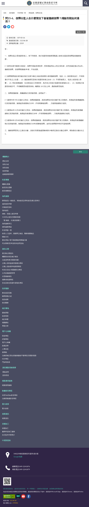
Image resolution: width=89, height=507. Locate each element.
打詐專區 (5, 359)
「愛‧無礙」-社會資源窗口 (11, 220)
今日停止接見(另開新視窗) (11, 217)
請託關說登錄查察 (9, 367)
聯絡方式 (5, 237)
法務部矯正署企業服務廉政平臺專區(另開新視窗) (19, 355)
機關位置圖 (6, 184)
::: (1, 1)
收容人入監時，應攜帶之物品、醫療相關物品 (18, 233)
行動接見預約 (7, 207)
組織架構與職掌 (8, 174)
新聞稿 (4, 352)
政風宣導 (5, 346)
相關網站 (5, 322)
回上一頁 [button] (81, 32)
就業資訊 (5, 414)
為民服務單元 (7, 223)
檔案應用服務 (7, 381)
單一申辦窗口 (31, 489)
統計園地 (5, 308)
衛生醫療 (5, 303)
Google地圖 (18, 457)
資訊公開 (5, 249)
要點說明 (5, 372)
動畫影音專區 (7, 391)
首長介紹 (5, 164)
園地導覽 (5, 313)
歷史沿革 (5, 161)
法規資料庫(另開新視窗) (10, 260)
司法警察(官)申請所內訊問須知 (13, 243)
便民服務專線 (7, 227)
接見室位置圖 (7, 187)
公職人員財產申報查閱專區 (11, 266)
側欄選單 (3, 3)
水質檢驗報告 (7, 276)
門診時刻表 (6, 362)
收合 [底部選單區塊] (80, 151)
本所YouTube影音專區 (9, 395)
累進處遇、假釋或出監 (35, 13)
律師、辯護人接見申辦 (10, 214)
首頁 (4, 13)
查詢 (86, 3)
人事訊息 (5, 349)
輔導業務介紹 (7, 296)
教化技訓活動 (7, 293)
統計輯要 (5, 319)
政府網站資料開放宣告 (56, 489)
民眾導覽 (5, 180)
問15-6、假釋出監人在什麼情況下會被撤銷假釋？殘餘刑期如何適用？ (42, 20)
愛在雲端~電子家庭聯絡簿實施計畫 (14, 240)
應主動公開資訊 (7, 253)
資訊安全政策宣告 (19, 489)
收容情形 (5, 316)
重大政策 (5, 404)
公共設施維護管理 (8, 273)
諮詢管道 (5, 375)
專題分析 (5, 326)
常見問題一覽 (21, 13)
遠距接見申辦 (7, 204)
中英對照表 (6, 440)
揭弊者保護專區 (7, 279)
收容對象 (5, 171)
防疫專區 (5, 336)
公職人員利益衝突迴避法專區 (12, 263)
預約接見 (5, 210)
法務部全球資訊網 (42, 489)
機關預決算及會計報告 (10, 256)
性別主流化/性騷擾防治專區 (12, 270)
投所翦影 (5, 288)
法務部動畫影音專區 (9, 398)
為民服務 (12, 13)
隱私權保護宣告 (8, 489)
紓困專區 (5, 339)
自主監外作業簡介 (8, 435)
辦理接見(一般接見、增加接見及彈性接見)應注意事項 (21, 200)
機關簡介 (5, 157)
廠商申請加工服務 (8, 431)
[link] (4, 27)
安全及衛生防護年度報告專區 (12, 283)
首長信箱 (5, 168)
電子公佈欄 (6, 331)
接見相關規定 (7, 191)
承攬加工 (5, 424)
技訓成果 (5, 299)
